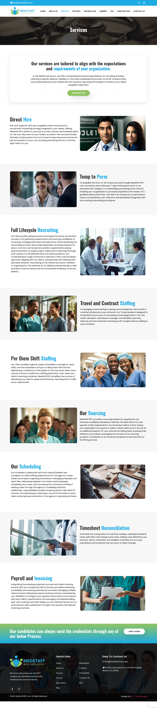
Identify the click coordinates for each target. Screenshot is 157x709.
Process (77, 11)
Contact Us (139, 11)
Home (44, 11)
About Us (54, 11)
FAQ (112, 11)
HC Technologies (139, 704)
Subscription (123, 11)
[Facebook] (139, 3)
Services (66, 11)
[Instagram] (144, 3)
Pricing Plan (91, 11)
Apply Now (134, 639)
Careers (103, 11)
